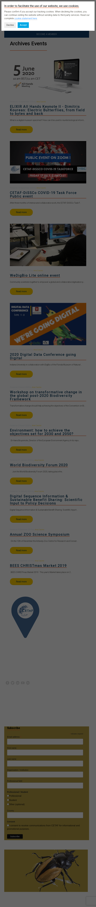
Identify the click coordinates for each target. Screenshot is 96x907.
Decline (10, 25)
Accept (23, 25)
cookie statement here (25, 18)
